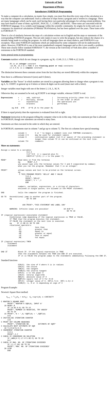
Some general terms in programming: (17, 55)
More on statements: (10, 151)
